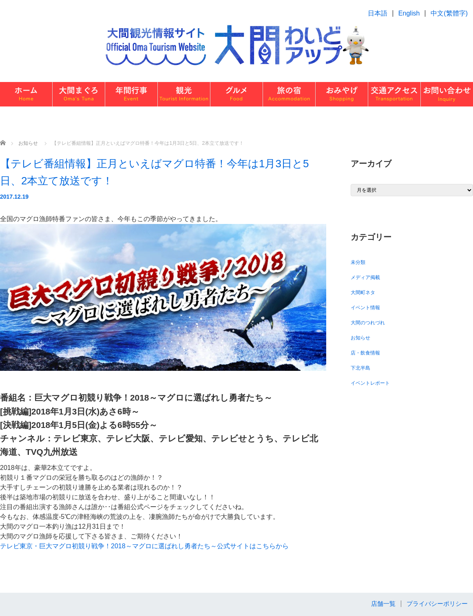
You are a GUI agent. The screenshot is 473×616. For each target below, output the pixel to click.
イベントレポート (370, 383)
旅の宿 (289, 94)
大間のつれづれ (368, 323)
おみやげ (342, 94)
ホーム (26, 94)
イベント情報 (365, 307)
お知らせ (360, 338)
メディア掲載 (365, 277)
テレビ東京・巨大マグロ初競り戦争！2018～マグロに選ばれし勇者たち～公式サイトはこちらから (144, 546)
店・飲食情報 (365, 353)
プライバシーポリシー (437, 603)
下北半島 (360, 368)
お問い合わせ (447, 94)
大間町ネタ (363, 292)
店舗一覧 (383, 603)
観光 (184, 94)
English (409, 13)
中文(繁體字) (449, 13)
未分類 (358, 262)
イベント (131, 94)
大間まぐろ (79, 94)
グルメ (236, 94)
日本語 (377, 13)
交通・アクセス (394, 94)
